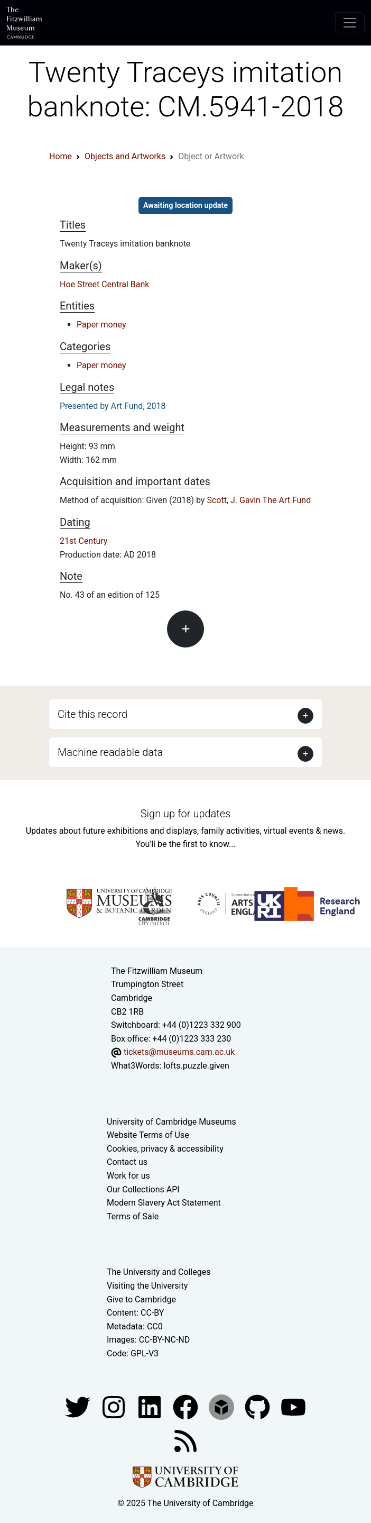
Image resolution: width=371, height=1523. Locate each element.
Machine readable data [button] (110, 752)
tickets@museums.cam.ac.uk (179, 1052)
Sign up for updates (185, 813)
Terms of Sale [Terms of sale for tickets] (133, 1216)
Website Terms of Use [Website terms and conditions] (148, 1135)
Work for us (128, 1176)
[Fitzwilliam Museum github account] (258, 1406)
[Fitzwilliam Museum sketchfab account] (222, 1406)
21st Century (83, 541)
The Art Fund (287, 500)
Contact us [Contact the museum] (127, 1162)
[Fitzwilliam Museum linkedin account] (187, 1406)
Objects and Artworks (125, 156)
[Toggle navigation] (350, 22)
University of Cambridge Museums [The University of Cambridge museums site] (171, 1122)
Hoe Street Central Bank (104, 284)
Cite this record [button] (92, 714)
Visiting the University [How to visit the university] (147, 1286)
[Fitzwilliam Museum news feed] (185, 1440)
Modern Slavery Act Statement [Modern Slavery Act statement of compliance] (164, 1203)
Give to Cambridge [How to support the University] (141, 1299)
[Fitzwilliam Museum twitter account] (79, 1406)
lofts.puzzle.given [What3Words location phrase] (196, 1066)
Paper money (101, 325)
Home (60, 156)
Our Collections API (143, 1189)
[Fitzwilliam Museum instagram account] (115, 1406)
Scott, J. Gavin (234, 500)
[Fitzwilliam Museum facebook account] (151, 1406)
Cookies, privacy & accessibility (165, 1149)
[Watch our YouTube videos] (293, 1406)
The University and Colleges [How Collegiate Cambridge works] (158, 1272)
